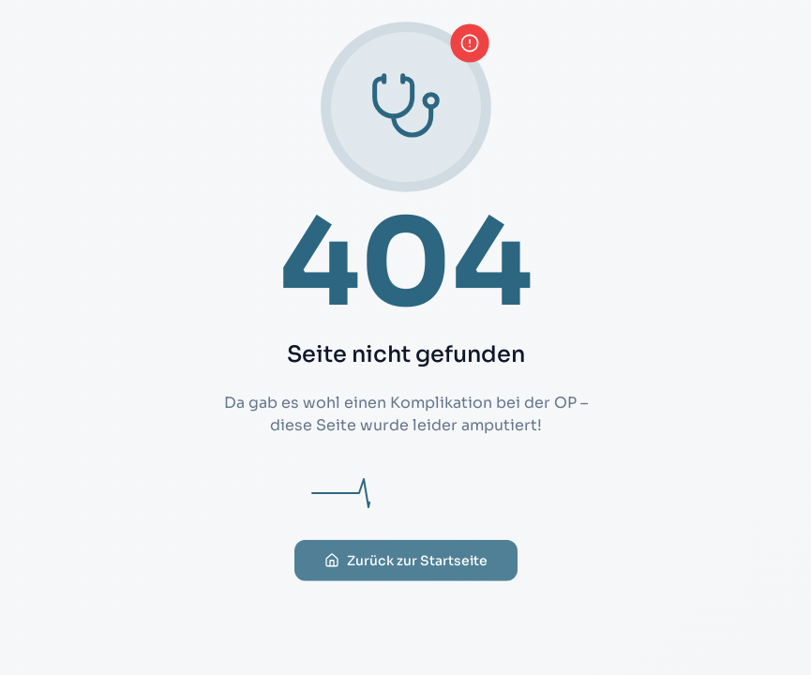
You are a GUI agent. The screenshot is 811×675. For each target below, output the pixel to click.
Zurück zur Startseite (406, 576)
